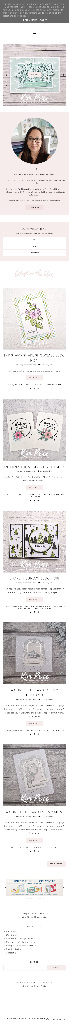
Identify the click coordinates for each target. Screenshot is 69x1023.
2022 (8, 606)
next (63, 74)
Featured (20, 385)
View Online (28, 917)
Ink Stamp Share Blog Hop (47, 385)
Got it (43, 20)
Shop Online (41, 917)
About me (11, 931)
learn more (34, 207)
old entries (56, 864)
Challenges (18, 494)
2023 (12, 385)
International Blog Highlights (34, 467)
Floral (29, 385)
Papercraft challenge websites (21, 938)
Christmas (17, 606)
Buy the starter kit (15, 949)
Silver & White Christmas (50, 730)
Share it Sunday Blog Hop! (34, 578)
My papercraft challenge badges (22, 942)
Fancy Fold (30, 730)
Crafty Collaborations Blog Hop (41, 606)
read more (34, 377)
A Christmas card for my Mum (34, 812)
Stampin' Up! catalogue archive (21, 945)
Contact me (12, 952)
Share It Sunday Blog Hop (37, 608)
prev (6, 74)
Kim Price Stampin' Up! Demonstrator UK (29, 1018)
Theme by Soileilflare (55, 1019)
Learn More (30, 20)
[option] (34, 75)
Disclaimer (11, 934)
